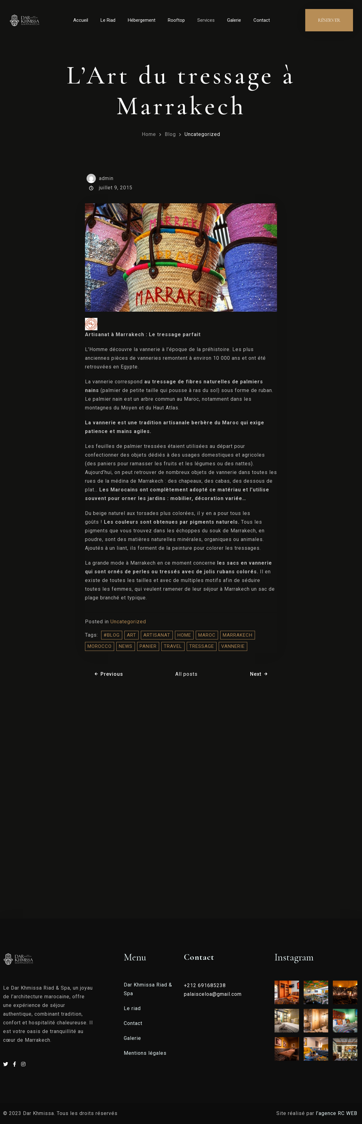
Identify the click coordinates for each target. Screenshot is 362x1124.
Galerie (234, 20)
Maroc (207, 635)
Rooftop (176, 20)
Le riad (132, 1008)
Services (206, 20)
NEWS (125, 646)
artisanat (156, 635)
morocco (99, 646)
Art (131, 635)
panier (148, 646)
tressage (201, 646)
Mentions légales (145, 1053)
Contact (261, 20)
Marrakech (238, 635)
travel (173, 646)
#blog (112, 635)
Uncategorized (202, 134)
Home (149, 134)
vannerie (233, 646)
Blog (170, 134)
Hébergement (141, 20)
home (184, 635)
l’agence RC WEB (337, 1113)
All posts (186, 674)
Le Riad (108, 20)
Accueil (80, 20)
